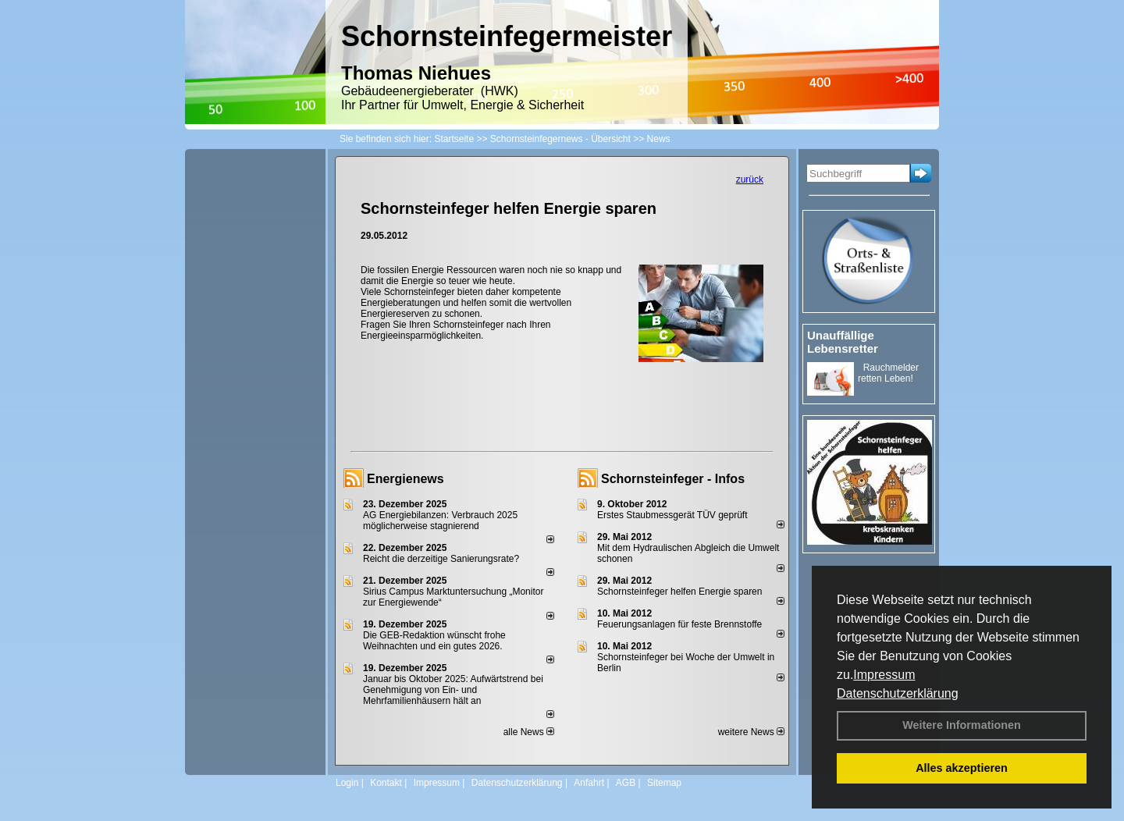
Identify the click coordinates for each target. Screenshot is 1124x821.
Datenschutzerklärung (898, 693)
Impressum (884, 674)
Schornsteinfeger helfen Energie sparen (679, 591)
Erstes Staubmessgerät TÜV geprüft (672, 515)
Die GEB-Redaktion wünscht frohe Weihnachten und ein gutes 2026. (434, 641)
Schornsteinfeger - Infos (673, 478)
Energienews (405, 478)
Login (347, 782)
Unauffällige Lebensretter (842, 342)
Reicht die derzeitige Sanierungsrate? (447, 558)
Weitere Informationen (961, 725)
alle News (528, 732)
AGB (625, 782)
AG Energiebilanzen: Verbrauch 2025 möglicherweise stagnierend (440, 520)
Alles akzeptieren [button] (962, 768)
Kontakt (386, 782)
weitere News (751, 732)
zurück (749, 179)
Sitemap (664, 782)
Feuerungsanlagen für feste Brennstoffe (679, 624)
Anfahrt (589, 782)
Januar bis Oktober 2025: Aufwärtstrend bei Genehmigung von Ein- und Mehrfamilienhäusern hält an (453, 690)
